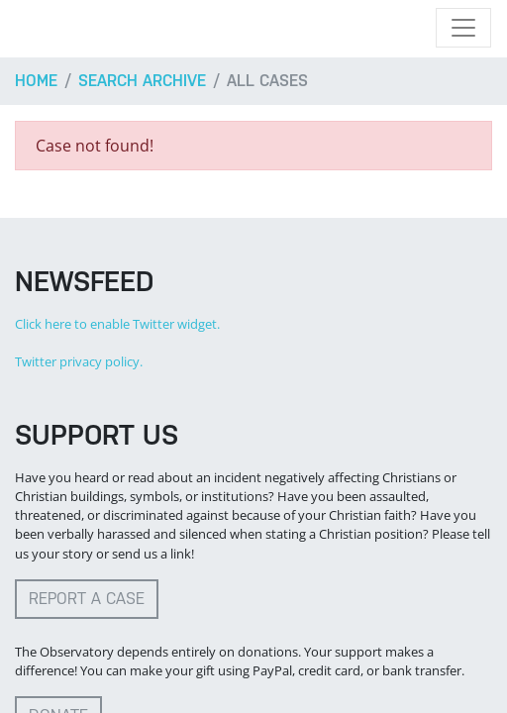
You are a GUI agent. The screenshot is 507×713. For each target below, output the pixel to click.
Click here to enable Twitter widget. (117, 324)
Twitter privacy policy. (79, 361)
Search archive (142, 80)
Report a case (87, 598)
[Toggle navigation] (463, 28)
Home (36, 80)
